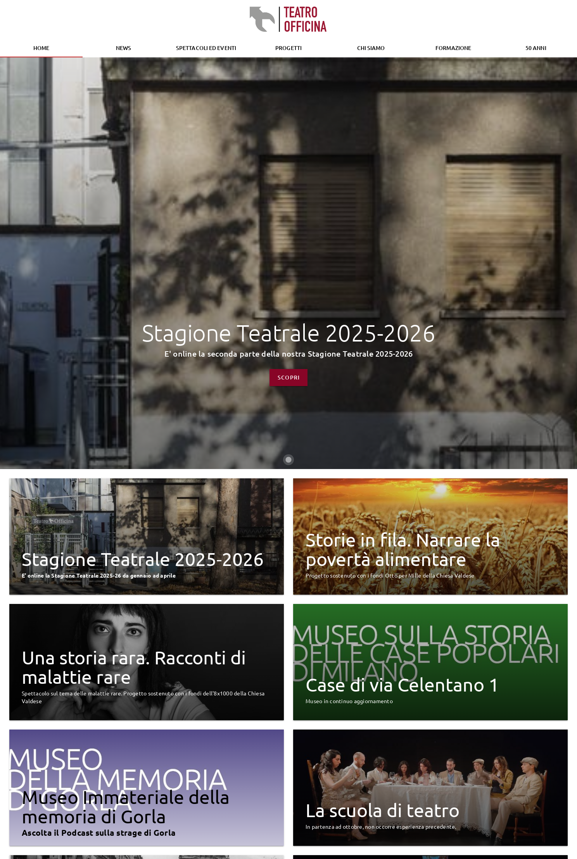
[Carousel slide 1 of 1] (288, 649)
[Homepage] (288, 19)
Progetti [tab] (288, 48)
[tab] (206, 48)
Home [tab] (41, 48)
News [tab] (123, 48)
